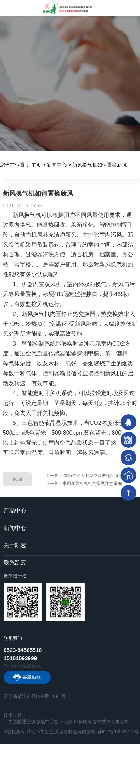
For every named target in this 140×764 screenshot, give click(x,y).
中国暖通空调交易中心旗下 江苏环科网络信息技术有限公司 (68, 721)
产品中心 (15, 511)
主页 (36, 165)
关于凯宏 (15, 545)
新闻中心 (57, 165)
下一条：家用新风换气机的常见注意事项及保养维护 (91, 483)
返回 (17, 479)
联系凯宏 (15, 563)
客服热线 (31, 677)
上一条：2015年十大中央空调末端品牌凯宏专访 (90, 475)
